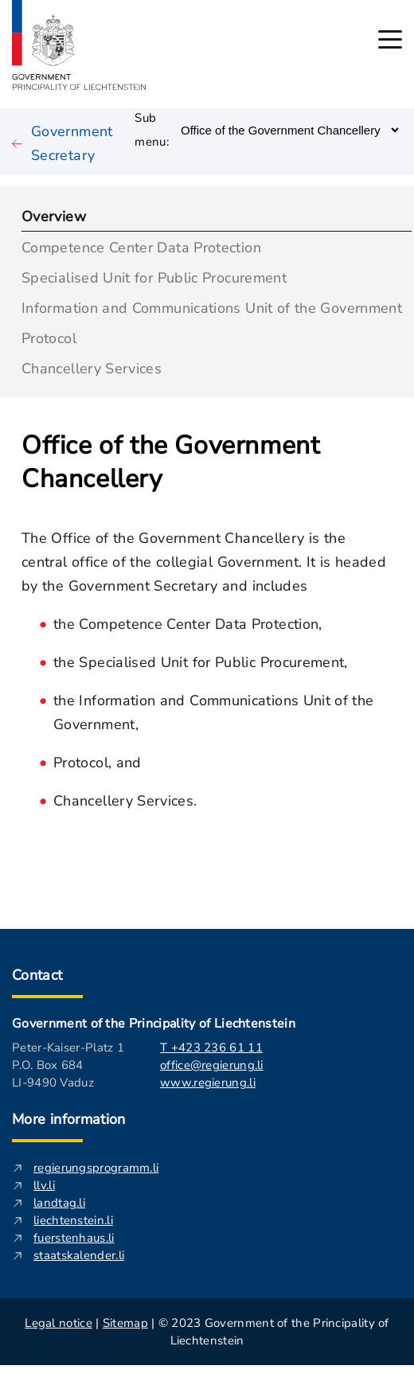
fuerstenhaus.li (74, 1238)
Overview (53, 215)
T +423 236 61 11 (211, 1047)
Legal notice (58, 1323)
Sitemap (125, 1323)
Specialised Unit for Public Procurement (154, 276)
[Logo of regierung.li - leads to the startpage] (79, 45)
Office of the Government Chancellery (170, 462)
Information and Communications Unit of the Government (211, 307)
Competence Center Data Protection (141, 246)
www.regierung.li (208, 1083)
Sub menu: (152, 130)
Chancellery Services (91, 367)
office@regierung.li (212, 1065)
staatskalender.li (78, 1255)
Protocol (48, 337)
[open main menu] (390, 39)
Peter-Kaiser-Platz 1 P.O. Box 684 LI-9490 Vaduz (68, 1065)
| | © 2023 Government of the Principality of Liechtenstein (207, 1331)
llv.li (44, 1185)
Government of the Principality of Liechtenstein (153, 1023)
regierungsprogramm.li (95, 1168)
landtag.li (59, 1203)
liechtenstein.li (73, 1220)
